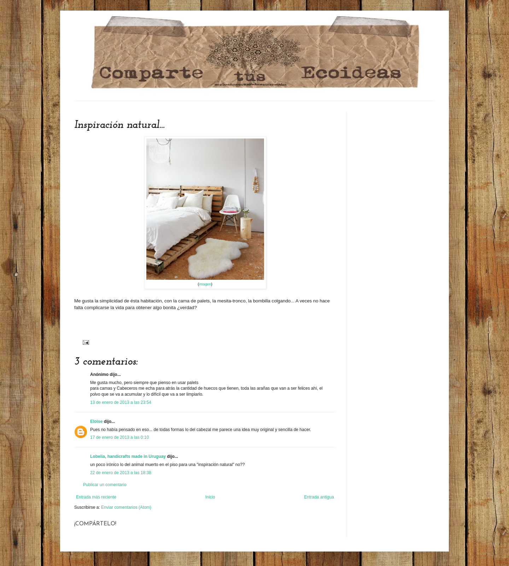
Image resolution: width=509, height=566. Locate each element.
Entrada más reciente (96, 497)
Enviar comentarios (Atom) (126, 507)
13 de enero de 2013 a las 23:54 (120, 402)
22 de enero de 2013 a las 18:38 (120, 472)
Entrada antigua (319, 497)
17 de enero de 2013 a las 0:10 (119, 437)
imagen (205, 284)
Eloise (96, 421)
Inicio (210, 497)
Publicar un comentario (105, 484)
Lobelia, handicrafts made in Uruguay (128, 456)
